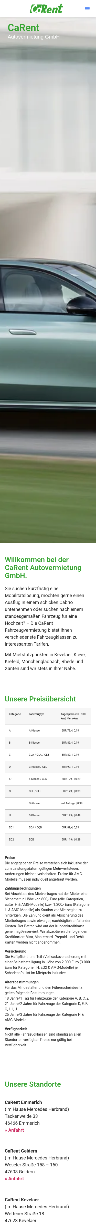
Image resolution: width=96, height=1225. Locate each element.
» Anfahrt (14, 1130)
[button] (87, 8)
